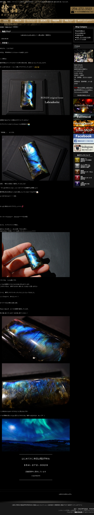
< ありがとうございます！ (28, 35)
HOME (2, 27)
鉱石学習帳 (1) (80, 31)
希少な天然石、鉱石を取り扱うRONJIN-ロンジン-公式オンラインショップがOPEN (83, 90)
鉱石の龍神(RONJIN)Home (5, 21)
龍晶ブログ (69, 21)
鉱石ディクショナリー (85, 21)
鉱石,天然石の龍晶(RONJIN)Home (22, 505)
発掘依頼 (56, 21)
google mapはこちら (84, 95)
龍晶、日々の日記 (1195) (83, 37)
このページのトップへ (65, 494)
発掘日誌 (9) (79, 35)
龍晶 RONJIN (78, 512)
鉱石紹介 (44, 21)
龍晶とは (18, 21)
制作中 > (48, 35)
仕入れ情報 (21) (80, 33)
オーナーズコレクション (31, 21)
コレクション (43, 505)
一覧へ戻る (41, 35)
